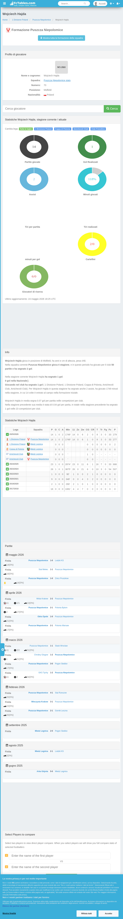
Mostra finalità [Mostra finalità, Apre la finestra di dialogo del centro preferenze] (9, 913)
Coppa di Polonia (62, 129)
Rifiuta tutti (86, 913)
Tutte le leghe (26, 129)
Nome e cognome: (31, 75)
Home (5, 20)
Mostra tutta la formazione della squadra (61, 38)
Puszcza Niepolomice (42, 20)
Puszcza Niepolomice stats (57, 80)
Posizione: (35, 90)
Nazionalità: (34, 94)
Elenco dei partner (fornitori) (16, 906)
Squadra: (36, 80)
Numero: (36, 85)
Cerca (112, 108)
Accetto (108, 913)
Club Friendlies (98, 129)
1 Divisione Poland (20, 20)
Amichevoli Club (81, 129)
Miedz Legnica (36, 444)
